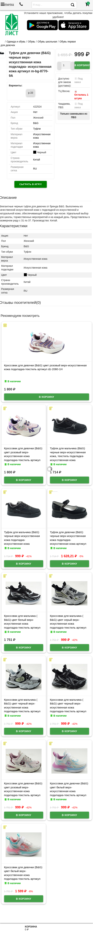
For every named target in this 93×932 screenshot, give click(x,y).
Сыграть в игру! (30, 184)
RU (35, 168)
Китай (36, 159)
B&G (35, 123)
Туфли (37, 128)
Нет (35, 112)
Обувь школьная (47, 41)
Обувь (31, 41)
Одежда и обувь (15, 41)
